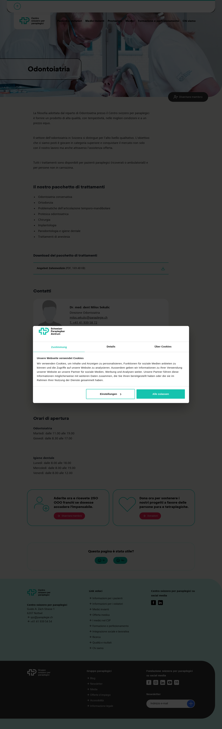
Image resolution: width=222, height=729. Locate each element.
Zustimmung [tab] (59, 347)
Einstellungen (110, 393)
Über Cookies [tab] (163, 346)
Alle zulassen (160, 393)
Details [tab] (111, 346)
